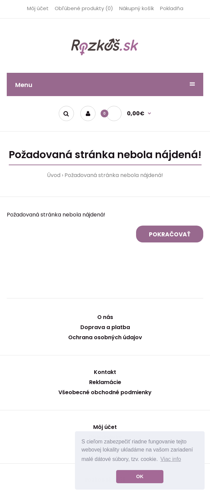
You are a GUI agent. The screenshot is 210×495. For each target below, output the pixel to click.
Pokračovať (169, 234)
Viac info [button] (170, 459)
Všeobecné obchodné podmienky (105, 392)
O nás (105, 317)
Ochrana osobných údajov (105, 337)
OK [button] (139, 476)
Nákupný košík (136, 8)
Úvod (53, 175)
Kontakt (105, 372)
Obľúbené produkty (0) (84, 8)
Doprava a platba (105, 327)
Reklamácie (105, 382)
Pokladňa (171, 8)
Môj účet (38, 8)
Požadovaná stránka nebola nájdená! (113, 175)
